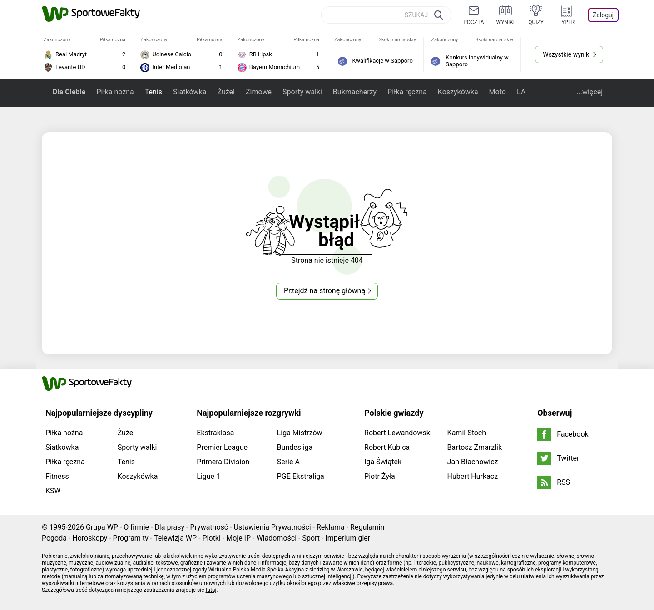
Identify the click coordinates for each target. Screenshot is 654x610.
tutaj (211, 590)
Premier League (222, 447)
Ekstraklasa (215, 432)
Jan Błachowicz (472, 462)
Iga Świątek (382, 462)
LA (521, 92)
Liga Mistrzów (299, 432)
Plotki (212, 538)
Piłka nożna (115, 92)
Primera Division (223, 462)
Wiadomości (276, 538)
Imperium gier (347, 538)
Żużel (225, 92)
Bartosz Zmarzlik (474, 447)
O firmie (136, 527)
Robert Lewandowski (398, 432)
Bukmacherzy (355, 92)
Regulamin (367, 527)
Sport (311, 538)
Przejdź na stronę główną (324, 290)
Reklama (331, 527)
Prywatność (209, 527)
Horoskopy (89, 538)
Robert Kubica (387, 447)
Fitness (57, 476)
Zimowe (259, 92)
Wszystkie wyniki (566, 54)
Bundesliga (295, 447)
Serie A (288, 462)
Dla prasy (169, 527)
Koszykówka (458, 92)
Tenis (153, 92)
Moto (497, 92)
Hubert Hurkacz (472, 476)
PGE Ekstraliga (300, 476)
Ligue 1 (208, 476)
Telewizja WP (175, 538)
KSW (53, 491)
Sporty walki (302, 92)
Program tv (131, 538)
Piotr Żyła (379, 476)
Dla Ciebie (69, 92)
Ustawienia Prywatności (272, 527)
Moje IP (238, 538)
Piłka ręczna (407, 92)
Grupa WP (102, 527)
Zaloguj (603, 15)
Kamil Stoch (466, 432)
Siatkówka (189, 92)
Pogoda (54, 538)
